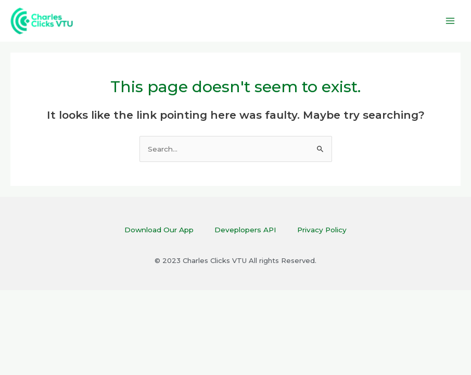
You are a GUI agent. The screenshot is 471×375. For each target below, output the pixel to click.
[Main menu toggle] (450, 21)
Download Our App (159, 230)
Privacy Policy (322, 230)
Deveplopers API (245, 230)
